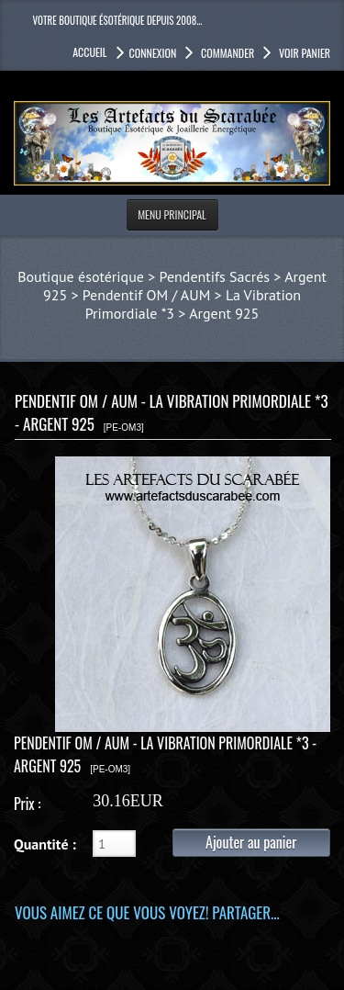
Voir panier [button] (303, 53)
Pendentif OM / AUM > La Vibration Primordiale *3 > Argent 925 (192, 304)
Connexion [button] (153, 53)
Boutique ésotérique (80, 276)
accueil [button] (89, 52)
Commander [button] (226, 53)
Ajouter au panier (250, 842)
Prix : (27, 804)
